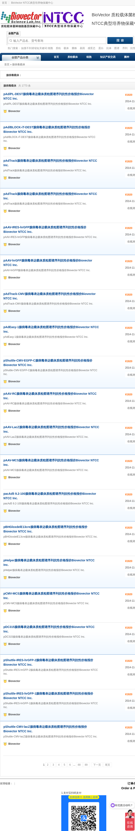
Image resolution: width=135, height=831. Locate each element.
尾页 (107, 764)
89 (86, 764)
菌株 (75, 48)
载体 (66, 48)
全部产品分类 (20, 57)
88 (79, 764)
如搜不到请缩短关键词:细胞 (37, 48)
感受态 (92, 48)
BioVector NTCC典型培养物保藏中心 (32, 2)
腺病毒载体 (18, 64)
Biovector (45, 17)
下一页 (97, 764)
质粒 (59, 48)
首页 (6, 64)
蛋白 (101, 48)
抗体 (109, 48)
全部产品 (13, 33)
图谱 (117, 48)
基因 (83, 48)
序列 (125, 48)
